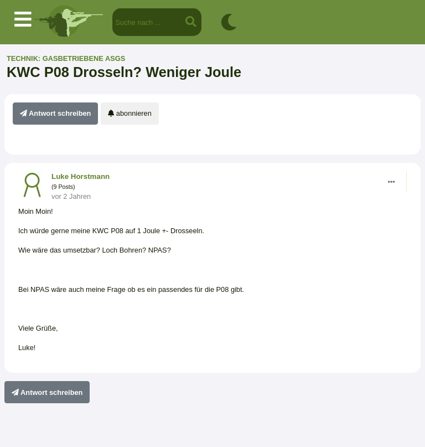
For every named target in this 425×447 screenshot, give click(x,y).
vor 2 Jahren (71, 196)
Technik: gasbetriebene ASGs (66, 58)
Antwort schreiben (55, 113)
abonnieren (130, 113)
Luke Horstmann (80, 176)
